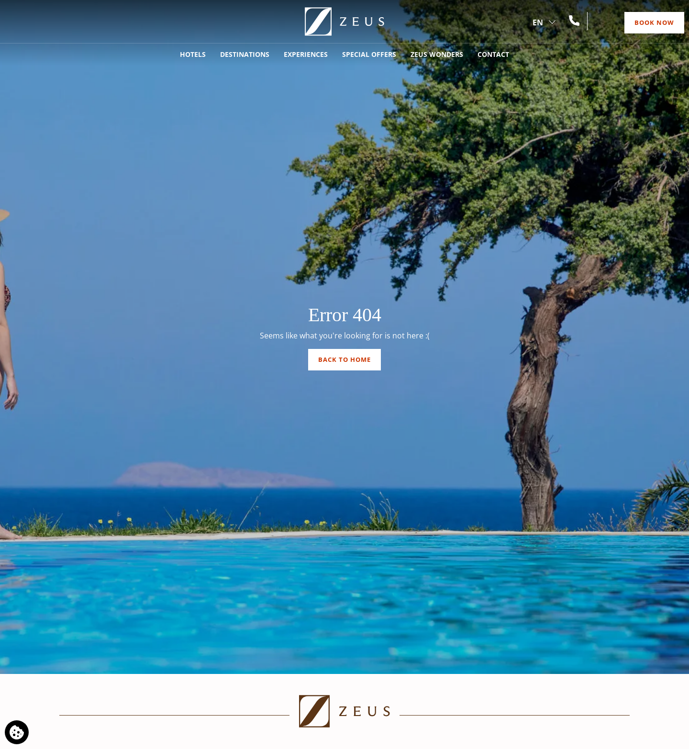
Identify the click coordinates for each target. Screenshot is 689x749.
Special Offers (369, 54)
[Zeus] (344, 21)
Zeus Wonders (437, 54)
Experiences (306, 54)
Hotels (193, 54)
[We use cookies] (17, 732)
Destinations (244, 54)
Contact (493, 54)
